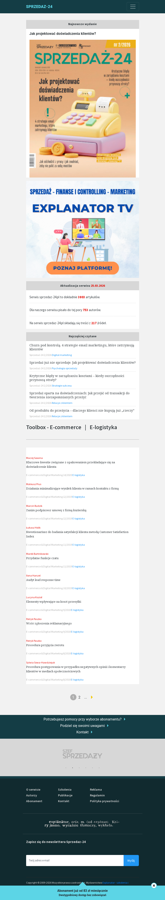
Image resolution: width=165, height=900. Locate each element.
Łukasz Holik (33, 527)
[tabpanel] (82, 754)
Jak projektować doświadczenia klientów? (62, 34)
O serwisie (33, 789)
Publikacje (65, 795)
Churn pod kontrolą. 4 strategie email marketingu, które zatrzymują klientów (81, 347)
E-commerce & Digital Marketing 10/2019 (49, 588)
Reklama (96, 789)
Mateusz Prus (33, 484)
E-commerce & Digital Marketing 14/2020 (49, 475)
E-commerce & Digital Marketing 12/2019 (49, 496)
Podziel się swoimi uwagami (82, 726)
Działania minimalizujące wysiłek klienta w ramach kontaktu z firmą (72, 488)
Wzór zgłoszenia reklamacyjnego (49, 623)
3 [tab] (79, 768)
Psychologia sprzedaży (64, 368)
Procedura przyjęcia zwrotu (45, 645)
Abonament (34, 801)
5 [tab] (92, 768)
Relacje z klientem (62, 403)
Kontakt (82, 732)
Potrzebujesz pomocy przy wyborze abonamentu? (82, 719)
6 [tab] (99, 768)
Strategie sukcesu (62, 385)
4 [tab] (86, 768)
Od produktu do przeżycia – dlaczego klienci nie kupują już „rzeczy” (81, 410)
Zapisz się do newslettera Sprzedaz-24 (56, 842)
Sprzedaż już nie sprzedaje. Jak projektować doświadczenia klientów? (82, 362)
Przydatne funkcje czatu (42, 558)
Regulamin (97, 795)
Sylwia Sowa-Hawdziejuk (40, 662)
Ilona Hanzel (33, 575)
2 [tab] (72, 768)
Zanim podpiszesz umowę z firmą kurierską (56, 510)
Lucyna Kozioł (34, 597)
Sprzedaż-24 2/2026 (40, 355)
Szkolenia (65, 789)
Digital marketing (62, 355)
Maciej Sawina (34, 458)
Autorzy (31, 795)
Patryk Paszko (33, 619)
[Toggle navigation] (133, 6)
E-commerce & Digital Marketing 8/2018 (48, 653)
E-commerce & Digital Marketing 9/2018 (48, 610)
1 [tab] (66, 768)
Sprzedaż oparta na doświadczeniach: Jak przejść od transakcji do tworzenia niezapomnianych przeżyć (79, 395)
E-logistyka (78, 475)
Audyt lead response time (43, 580)
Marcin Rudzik (34, 505)
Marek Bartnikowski (37, 553)
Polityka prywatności (104, 801)
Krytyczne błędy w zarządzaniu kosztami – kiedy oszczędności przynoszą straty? (76, 378)
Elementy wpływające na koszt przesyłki (53, 602)
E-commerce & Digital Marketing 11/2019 (49, 544)
